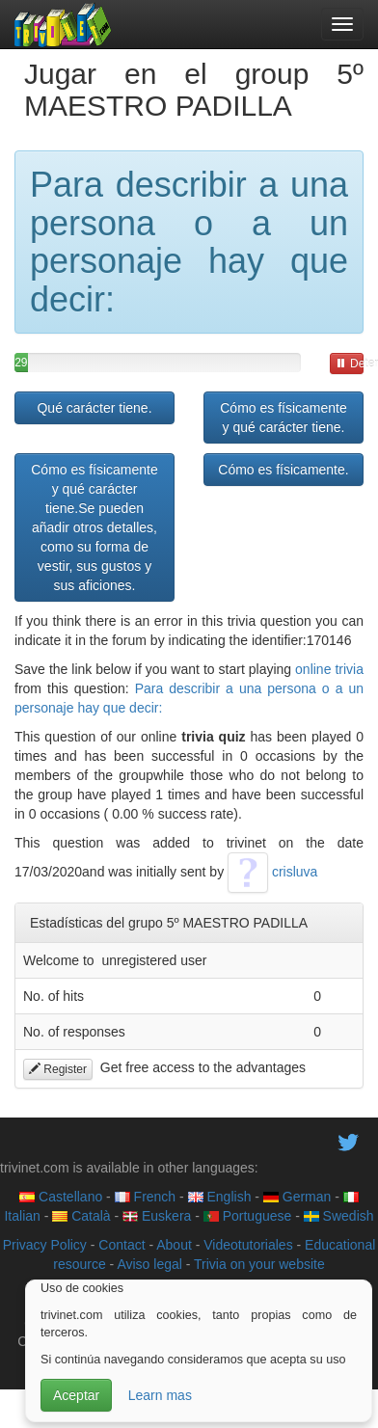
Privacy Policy (45, 1245)
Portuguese (247, 1216)
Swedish (339, 1216)
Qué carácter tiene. (94, 408)
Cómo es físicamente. (283, 469)
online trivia (329, 669)
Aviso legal (149, 1264)
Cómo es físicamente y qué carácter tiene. (283, 417)
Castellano (60, 1196)
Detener (350, 363)
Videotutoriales (247, 1245)
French (145, 1196)
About (174, 1245)
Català (81, 1216)
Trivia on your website (259, 1264)
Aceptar (76, 1395)
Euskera (156, 1216)
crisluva (272, 871)
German (297, 1196)
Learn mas (160, 1395)
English (220, 1196)
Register (58, 1069)
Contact (121, 1245)
